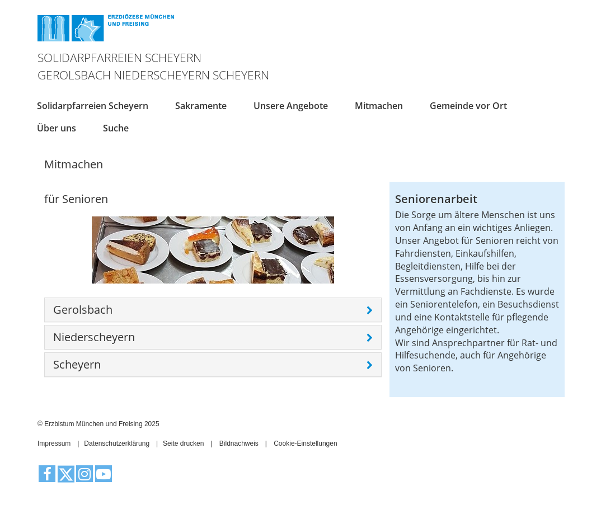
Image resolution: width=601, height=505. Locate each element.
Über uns (56, 128)
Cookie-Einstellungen (305, 443)
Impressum (54, 443)
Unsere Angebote (290, 105)
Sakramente (201, 105)
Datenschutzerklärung (116, 443)
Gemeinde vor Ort (468, 105)
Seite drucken (183, 443)
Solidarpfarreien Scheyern (92, 105)
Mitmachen (379, 105)
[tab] (213, 310)
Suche (116, 128)
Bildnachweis (239, 443)
